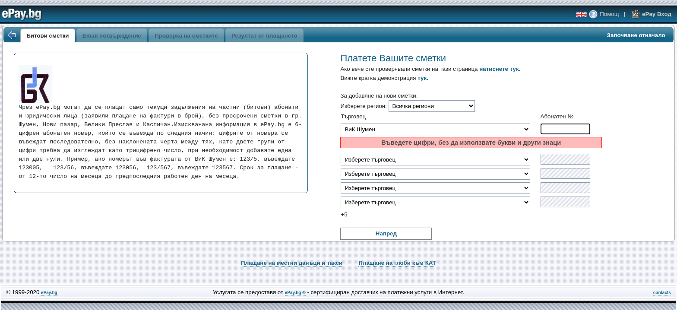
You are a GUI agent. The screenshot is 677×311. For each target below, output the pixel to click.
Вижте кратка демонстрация (384, 78)
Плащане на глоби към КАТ (397, 263)
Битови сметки (47, 35)
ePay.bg (49, 292)
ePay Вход (651, 14)
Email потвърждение (111, 35)
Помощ (603, 14)
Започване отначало (636, 35)
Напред (386, 233)
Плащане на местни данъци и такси (291, 263)
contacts (662, 292)
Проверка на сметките (186, 35)
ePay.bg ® (295, 292)
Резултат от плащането (264, 35)
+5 (344, 214)
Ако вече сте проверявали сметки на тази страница (430, 69)
